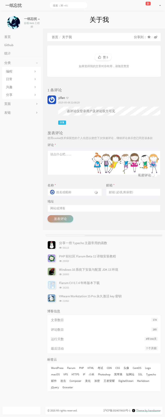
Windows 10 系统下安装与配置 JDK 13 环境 (88, 269)
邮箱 (110, 185)
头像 (126, 368)
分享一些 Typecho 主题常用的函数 (83, 243)
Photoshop (104, 374)
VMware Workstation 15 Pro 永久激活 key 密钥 (90, 296)
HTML (90, 368)
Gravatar (68, 387)
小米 (91, 374)
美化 (88, 381)
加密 (97, 381)
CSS (117, 368)
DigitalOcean (125, 381)
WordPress (57, 368)
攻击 (63, 381)
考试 (100, 368)
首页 (55, 37)
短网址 (130, 374)
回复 (62, 122)
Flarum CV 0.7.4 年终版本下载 (79, 283)
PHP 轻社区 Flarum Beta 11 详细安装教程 (87, 256)
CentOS (137, 368)
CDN (109, 368)
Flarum (71, 368)
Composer (75, 381)
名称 (51, 185)
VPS (65, 374)
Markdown (143, 381)
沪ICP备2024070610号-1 (116, 410)
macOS (55, 374)
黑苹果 (118, 374)
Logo (148, 368)
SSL (140, 374)
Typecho (151, 374)
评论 (51, 145)
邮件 (54, 381)
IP (84, 374)
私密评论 (144, 175)
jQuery (55, 387)
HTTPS (75, 374)
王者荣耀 (109, 381)
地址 (50, 201)
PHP (81, 368)
